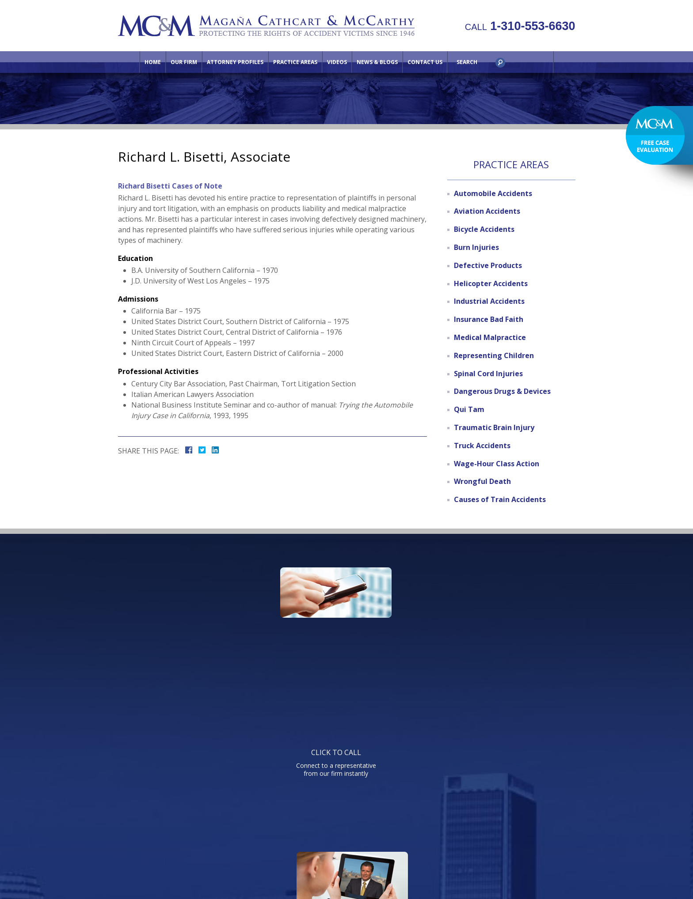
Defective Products (488, 265)
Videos (337, 62)
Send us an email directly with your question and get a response (486, 629)
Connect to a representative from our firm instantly (202, 629)
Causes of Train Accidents (500, 499)
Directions (461, 824)
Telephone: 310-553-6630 (436, 717)
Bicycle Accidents (484, 229)
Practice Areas (295, 62)
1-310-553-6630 (520, 26)
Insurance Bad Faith (488, 319)
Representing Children (494, 355)
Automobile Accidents (493, 193)
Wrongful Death (482, 481)
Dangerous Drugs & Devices (502, 391)
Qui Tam (469, 409)
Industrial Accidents (489, 301)
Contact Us (424, 62)
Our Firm (184, 62)
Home (153, 62)
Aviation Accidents (487, 211)
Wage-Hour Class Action (496, 463)
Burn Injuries (476, 247)
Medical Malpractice (490, 337)
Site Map (500, 824)
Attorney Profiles (235, 62)
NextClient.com (421, 867)
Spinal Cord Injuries (488, 373)
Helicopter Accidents (491, 283)
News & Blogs (377, 62)
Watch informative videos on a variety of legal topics (344, 629)
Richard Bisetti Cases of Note (170, 186)
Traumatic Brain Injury (494, 427)
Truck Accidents (482, 445)
